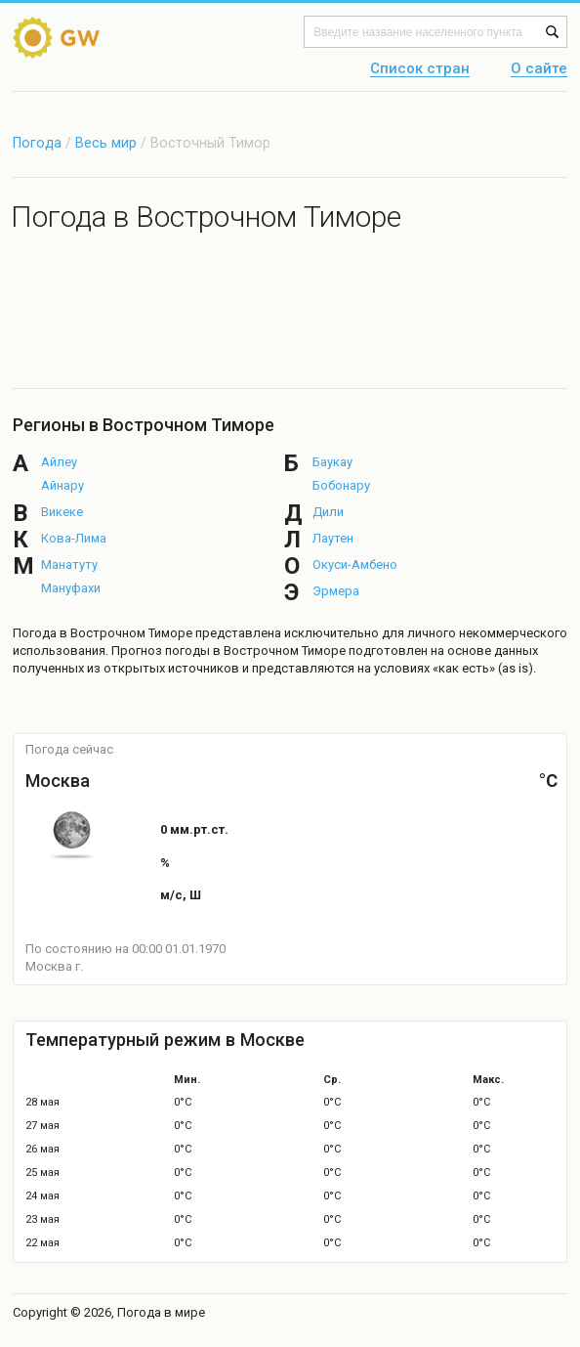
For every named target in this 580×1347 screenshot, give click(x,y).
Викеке (62, 511)
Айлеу (59, 462)
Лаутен (332, 538)
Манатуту (69, 564)
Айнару (62, 485)
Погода (37, 143)
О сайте (539, 69)
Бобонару (341, 485)
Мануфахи (71, 588)
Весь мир (106, 143)
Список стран (420, 69)
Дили (328, 511)
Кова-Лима (73, 538)
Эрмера (335, 591)
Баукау (332, 462)
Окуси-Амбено (354, 564)
